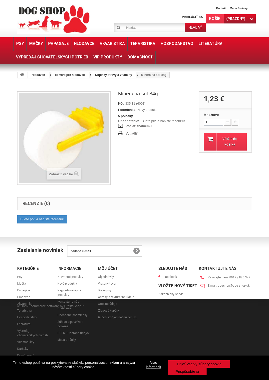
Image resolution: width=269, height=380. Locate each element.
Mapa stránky (239, 8)
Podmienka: (127, 110)
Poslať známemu (139, 126)
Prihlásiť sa (192, 17)
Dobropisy (104, 290)
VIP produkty (25, 342)
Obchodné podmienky (72, 315)
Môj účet (108, 268)
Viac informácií (153, 365)
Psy (19, 277)
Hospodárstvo (26, 317)
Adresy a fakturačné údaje (116, 297)
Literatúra (23, 324)
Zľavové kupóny (109, 310)
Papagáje (23, 290)
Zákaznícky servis (171, 308)
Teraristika (24, 310)
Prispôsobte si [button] (187, 371)
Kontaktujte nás (68, 301)
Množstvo (211, 115)
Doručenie (64, 308)
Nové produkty (67, 283)
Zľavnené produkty (70, 277)
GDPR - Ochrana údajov (73, 333)
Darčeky (22, 349)
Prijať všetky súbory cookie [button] (199, 364)
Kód (121, 103)
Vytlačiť (132, 133)
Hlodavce (23, 297)
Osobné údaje (107, 304)
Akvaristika (24, 304)
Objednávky (106, 277)
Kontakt (221, 8)
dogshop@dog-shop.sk (234, 285)
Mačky (21, 283)
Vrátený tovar (107, 283)
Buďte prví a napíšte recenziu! (163, 121)
